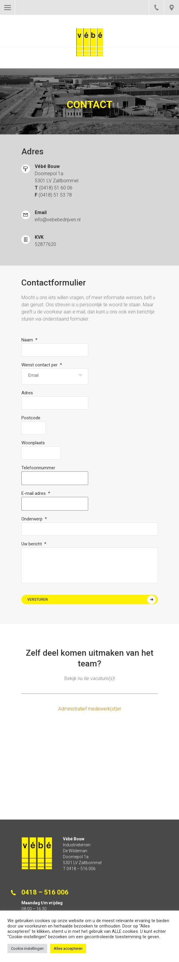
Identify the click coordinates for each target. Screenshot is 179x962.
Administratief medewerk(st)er (89, 709)
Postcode (30, 417)
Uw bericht (33, 544)
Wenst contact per (41, 365)
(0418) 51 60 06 (55, 188)
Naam (29, 340)
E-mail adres (35, 493)
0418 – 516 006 (156, 7)
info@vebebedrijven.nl (57, 219)
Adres (27, 393)
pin (171, 7)
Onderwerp (34, 519)
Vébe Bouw (89, 48)
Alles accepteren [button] (68, 948)
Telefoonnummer (38, 467)
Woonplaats (33, 442)
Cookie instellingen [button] (27, 948)
